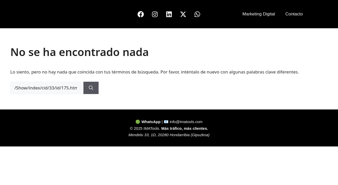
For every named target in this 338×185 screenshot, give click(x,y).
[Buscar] (91, 88)
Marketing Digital (258, 14)
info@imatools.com (186, 121)
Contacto (294, 14)
